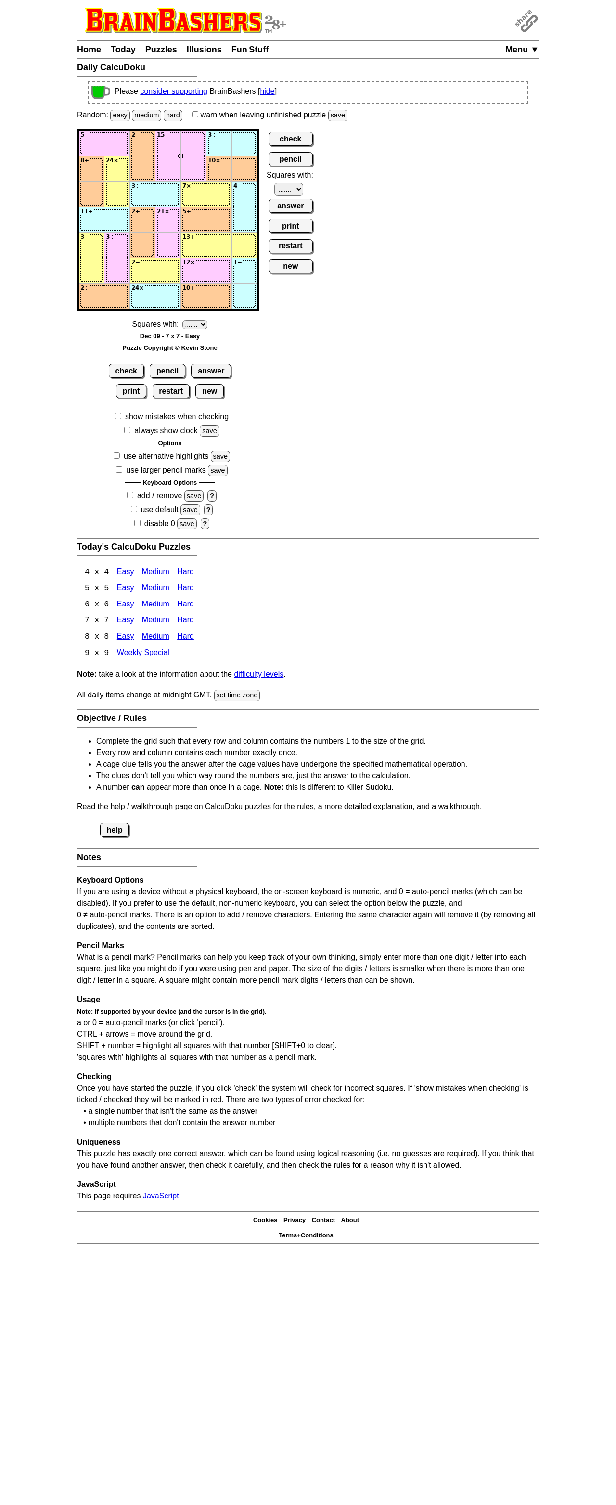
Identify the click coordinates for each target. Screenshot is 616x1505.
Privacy (294, 1221)
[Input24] (167, 168)
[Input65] (193, 270)
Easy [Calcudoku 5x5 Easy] (125, 589)
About (350, 1221)
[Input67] (244, 270)
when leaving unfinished (269, 115)
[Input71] (91, 296)
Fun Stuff (250, 49)
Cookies (265, 1221)
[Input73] (142, 296)
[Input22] (116, 168)
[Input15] (193, 143)
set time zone (237, 696)
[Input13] (142, 143)
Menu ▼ (522, 49)
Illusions (204, 49)
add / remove (159, 495)
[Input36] (218, 194)
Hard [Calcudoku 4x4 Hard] (185, 572)
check (126, 371)
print (131, 391)
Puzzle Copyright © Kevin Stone (169, 347)
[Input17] (244, 143)
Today (123, 49)
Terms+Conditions (306, 1236)
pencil (167, 371)
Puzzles (161, 49)
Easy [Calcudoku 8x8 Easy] (125, 638)
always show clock (166, 430)
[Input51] (91, 245)
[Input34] (167, 194)
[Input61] (91, 270)
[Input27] (244, 168)
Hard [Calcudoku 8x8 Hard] (185, 638)
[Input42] (116, 219)
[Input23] (142, 168)
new (209, 391)
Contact (323, 1221)
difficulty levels (258, 675)
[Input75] (193, 296)
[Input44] (167, 219)
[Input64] (167, 270)
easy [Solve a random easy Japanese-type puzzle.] (120, 115)
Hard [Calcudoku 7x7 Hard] (185, 621)
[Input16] (218, 143)
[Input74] (167, 296)
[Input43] (142, 219)
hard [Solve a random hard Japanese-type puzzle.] (173, 115)
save (338, 115)
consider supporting (173, 91)
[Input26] (218, 168)
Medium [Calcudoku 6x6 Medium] (155, 605)
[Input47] (244, 219)
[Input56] (218, 245)
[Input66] (218, 270)
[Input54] (167, 245)
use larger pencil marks (165, 470)
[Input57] (244, 245)
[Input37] (244, 194)
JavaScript (161, 1197)
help (115, 831)
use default (160, 509)
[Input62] (116, 270)
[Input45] (193, 219)
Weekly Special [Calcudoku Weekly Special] (143, 654)
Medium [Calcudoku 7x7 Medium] (155, 621)
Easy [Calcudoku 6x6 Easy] (125, 605)
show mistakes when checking (177, 416)
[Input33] (142, 194)
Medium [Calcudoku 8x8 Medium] (155, 638)
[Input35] (193, 194)
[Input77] (244, 296)
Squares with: (155, 324)
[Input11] (91, 143)
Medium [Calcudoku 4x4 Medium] (155, 572)
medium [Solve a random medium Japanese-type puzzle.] (146, 115)
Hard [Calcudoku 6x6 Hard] (185, 605)
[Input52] (116, 245)
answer (211, 371)
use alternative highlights (166, 456)
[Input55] (193, 245)
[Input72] (116, 296)
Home (89, 49)
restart (171, 391)
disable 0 (159, 523)
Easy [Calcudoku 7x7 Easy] (125, 621)
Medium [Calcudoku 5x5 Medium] (155, 589)
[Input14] (167, 143)
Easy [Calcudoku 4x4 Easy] (125, 572)
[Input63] (142, 270)
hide (267, 91)
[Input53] (142, 245)
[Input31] (91, 194)
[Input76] (218, 296)
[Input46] (218, 219)
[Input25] (193, 168)
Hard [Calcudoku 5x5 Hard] (185, 589)
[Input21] (91, 168)
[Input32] (116, 194)
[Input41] (91, 219)
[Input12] (116, 143)
